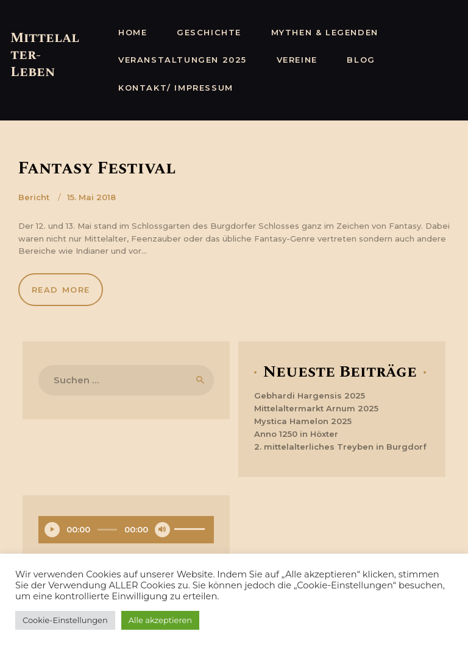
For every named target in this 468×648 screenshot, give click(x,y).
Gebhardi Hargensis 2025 (309, 395)
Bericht (33, 197)
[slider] (107, 530)
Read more (61, 289)
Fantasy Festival (97, 168)
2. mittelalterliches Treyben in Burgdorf (340, 446)
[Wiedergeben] (52, 529)
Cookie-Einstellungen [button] (65, 620)
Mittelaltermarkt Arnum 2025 (316, 408)
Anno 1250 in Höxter (296, 434)
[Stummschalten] (162, 529)
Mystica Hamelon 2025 (303, 421)
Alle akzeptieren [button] (160, 620)
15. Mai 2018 (91, 197)
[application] (126, 531)
